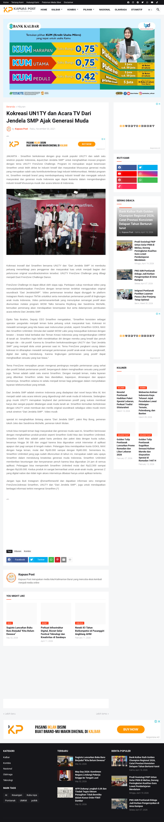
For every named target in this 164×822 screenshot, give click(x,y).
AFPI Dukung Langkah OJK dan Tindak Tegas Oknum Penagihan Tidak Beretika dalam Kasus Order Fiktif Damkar (91, 794)
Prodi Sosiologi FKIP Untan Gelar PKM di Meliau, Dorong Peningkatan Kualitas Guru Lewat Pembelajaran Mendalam (145, 250)
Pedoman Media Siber (51, 2)
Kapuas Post (26, 574)
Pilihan (87, 9)
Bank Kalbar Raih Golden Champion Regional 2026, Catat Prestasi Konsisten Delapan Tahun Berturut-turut (144, 762)
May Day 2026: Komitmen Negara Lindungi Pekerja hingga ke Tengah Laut (88, 774)
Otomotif (136, 9)
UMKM (23, 800)
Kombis (71, 9)
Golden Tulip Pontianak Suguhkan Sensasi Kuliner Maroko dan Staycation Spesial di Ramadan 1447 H (147, 450)
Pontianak (10, 800)
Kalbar (56, 9)
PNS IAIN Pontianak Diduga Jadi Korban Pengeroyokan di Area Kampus (146, 275)
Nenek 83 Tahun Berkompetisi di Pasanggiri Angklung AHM (89, 631)
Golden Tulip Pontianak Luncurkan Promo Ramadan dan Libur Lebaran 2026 (126, 447)
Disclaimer (68, 2)
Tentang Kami (17, 2)
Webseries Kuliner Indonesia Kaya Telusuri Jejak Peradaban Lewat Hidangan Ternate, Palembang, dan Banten (148, 403)
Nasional (104, 9)
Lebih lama (101, 713)
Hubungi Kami (32, 2)
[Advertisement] (56, 523)
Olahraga (121, 9)
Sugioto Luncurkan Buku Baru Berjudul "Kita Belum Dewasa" (20, 631)
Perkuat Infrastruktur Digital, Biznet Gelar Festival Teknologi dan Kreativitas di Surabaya (53, 632)
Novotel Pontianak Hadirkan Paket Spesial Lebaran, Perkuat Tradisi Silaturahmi (125, 400)
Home (5, 2)
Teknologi (8, 780)
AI (6, 795)
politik (34, 800)
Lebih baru (10, 713)
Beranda (10, 107)
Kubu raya (32, 795)
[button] (150, 9)
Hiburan (21, 107)
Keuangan (17, 795)
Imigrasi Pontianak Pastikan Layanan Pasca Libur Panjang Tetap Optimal (145, 295)
